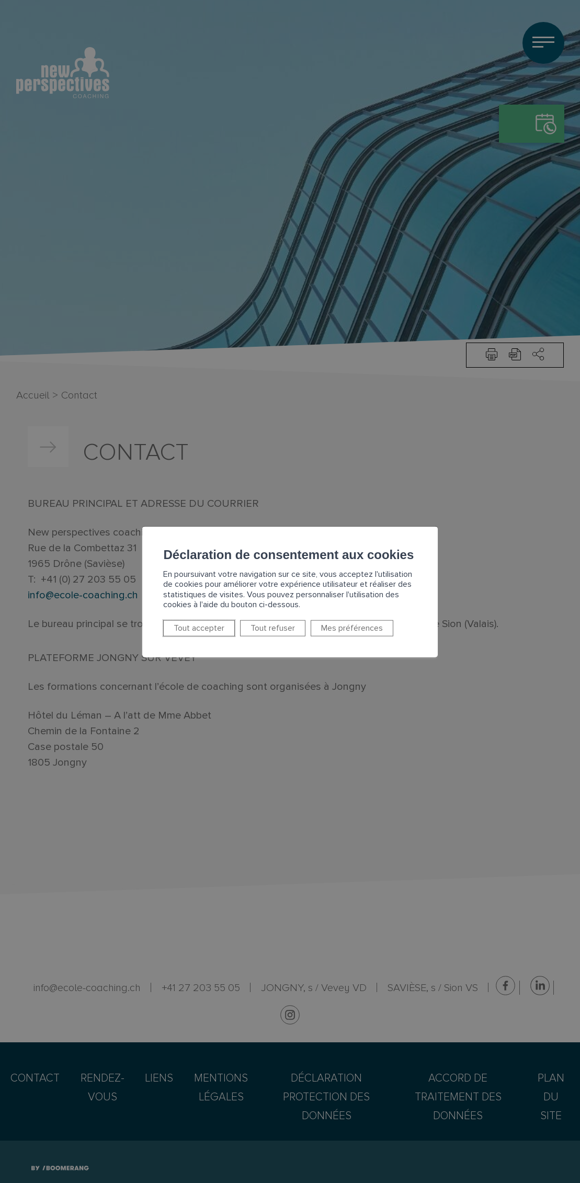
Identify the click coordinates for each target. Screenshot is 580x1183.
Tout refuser (236, 623)
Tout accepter (169, 623)
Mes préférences (309, 623)
